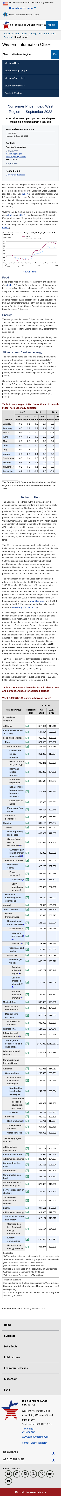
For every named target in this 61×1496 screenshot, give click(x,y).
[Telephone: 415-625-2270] (41, 1430)
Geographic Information (42, 33)
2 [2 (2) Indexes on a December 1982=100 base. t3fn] (21, 845)
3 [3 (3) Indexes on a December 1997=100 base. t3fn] (23, 924)
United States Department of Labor (21, 14)
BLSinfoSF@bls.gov (14, 154)
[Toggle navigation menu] (52, 25)
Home (7, 1325)
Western (8, 37)
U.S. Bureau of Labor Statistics (28, 24)
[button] (53, 1453)
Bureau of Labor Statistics (16, 33)
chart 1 (10, 215)
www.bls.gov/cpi (37, 601)
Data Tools (10, 1346)
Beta (7, 1389)
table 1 (5, 227)
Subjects (9, 1336)
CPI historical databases (15, 175)
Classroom (10, 1379)
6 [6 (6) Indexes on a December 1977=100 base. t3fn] (16, 1047)
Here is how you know (21, 8)
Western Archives (14, 85)
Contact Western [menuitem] (13, 93)
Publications (12, 1357)
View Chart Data (30, 271)
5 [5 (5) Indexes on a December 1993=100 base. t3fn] (12, 987)
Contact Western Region (34, 1442)
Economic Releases (16, 1368)
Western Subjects (14, 78)
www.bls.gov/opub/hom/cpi (24, 607)
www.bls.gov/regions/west (16, 156)
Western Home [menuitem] (12, 63)
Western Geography (15, 70)
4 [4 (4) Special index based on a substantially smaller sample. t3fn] (12, 939)
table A (25, 194)
